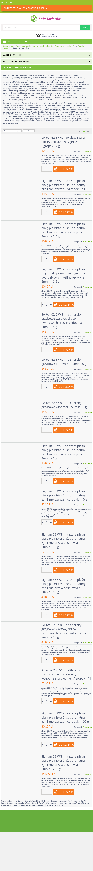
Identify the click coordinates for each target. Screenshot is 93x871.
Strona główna (8, 46)
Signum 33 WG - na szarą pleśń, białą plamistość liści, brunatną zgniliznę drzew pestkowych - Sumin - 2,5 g (64, 229)
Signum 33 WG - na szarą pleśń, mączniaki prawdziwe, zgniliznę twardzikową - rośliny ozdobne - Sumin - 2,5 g (64, 275)
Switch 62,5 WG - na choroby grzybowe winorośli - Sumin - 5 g (64, 404)
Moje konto (6, 2)
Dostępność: (78, 151)
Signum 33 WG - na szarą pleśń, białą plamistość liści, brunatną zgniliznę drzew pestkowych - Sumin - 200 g (64, 760)
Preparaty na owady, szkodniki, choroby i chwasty (34, 46)
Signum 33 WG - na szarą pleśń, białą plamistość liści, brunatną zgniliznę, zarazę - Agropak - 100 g (65, 716)
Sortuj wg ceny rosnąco (12, 131)
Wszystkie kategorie (15, 41)
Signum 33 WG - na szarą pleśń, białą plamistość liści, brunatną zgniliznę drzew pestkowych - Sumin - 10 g (64, 539)
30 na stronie (29, 131)
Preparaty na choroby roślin (65, 46)
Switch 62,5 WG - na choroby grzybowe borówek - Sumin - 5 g (64, 361)
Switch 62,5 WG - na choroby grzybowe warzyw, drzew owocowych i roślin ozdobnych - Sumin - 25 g (64, 629)
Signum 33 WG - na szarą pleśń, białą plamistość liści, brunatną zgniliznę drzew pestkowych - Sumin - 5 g (64, 451)
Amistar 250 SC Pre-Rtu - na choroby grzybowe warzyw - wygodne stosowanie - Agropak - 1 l (66, 673)
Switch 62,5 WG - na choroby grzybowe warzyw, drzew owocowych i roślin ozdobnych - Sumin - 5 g (64, 320)
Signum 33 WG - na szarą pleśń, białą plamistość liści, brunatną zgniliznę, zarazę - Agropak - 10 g (64, 494)
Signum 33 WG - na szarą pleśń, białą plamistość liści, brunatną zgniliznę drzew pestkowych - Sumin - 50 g (64, 584)
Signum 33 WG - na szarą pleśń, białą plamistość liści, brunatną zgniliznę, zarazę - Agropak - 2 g (64, 184)
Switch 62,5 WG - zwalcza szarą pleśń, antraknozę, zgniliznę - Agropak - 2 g (63, 141)
